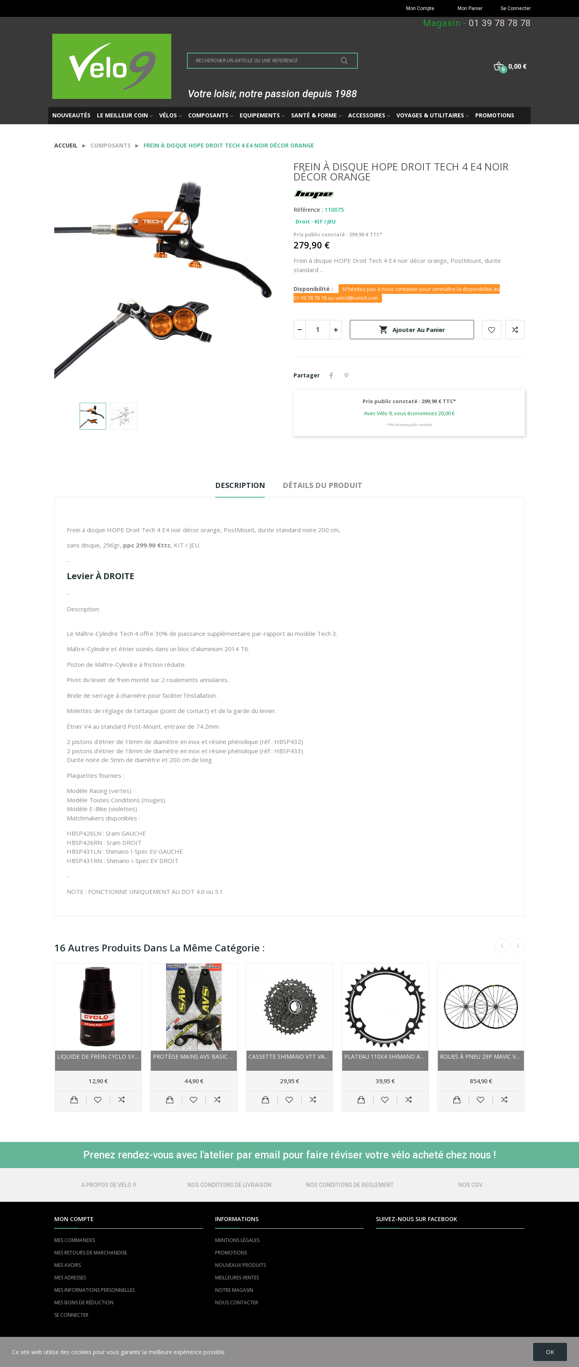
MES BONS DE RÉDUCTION (83, 1302)
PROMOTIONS (231, 1252)
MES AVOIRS (67, 1265)
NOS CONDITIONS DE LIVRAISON (229, 1185)
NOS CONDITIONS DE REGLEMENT (350, 1185)
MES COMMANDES (74, 1240)
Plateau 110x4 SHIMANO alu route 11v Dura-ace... (385, 1056)
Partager (331, 375)
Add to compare (515, 330)
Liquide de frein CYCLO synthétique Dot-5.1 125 (98, 1056)
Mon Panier (470, 8)
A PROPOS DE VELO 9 (108, 1185)
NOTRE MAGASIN (234, 1290)
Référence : (308, 209)
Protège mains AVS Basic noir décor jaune (194, 1056)
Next (518, 946)
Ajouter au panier (412, 329)
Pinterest (346, 375)
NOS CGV (470, 1185)
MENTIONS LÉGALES (237, 1240)
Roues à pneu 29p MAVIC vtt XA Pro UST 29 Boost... (481, 1056)
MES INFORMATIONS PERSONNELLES (94, 1290)
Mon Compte (420, 8)
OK (550, 1352)
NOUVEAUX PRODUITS (240, 1265)
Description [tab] (240, 485)
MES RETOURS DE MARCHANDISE (90, 1252)
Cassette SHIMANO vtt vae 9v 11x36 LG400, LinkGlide (289, 1056)
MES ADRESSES (70, 1277)
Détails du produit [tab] (322, 485)
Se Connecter (516, 8)
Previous (502, 946)
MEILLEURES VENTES (237, 1277)
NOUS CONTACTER (236, 1302)
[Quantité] (318, 329)
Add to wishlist (492, 330)
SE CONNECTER (71, 1315)
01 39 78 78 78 (500, 23)
